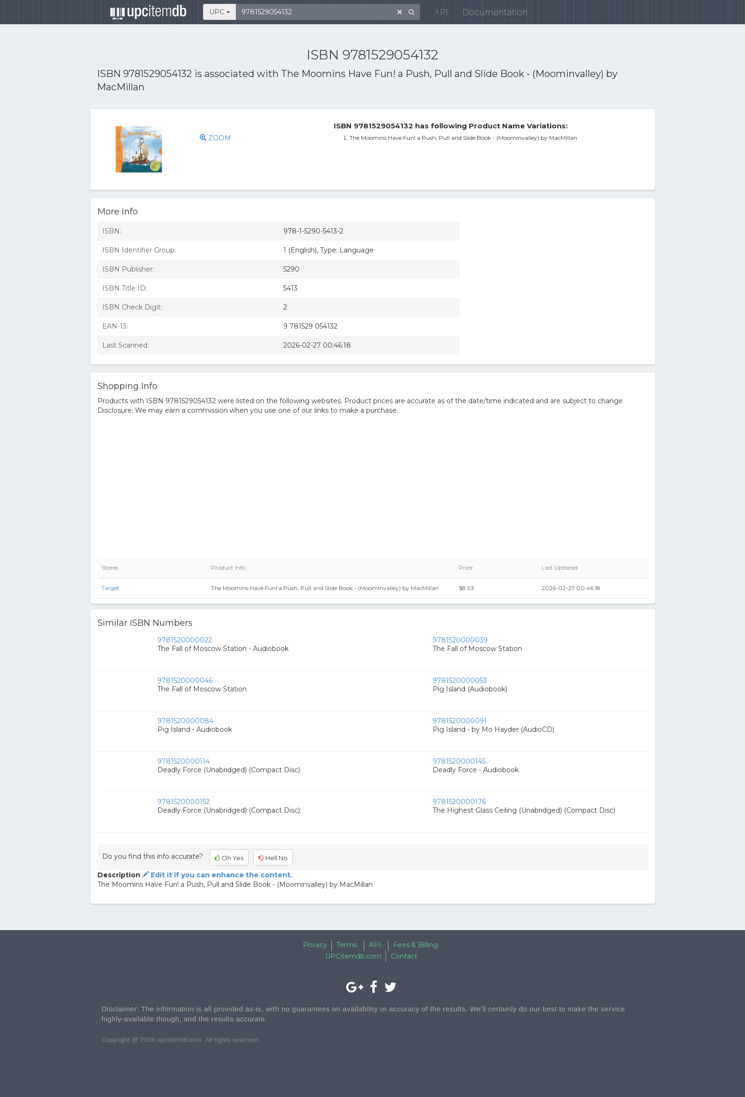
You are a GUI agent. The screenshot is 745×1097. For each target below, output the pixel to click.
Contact (404, 956)
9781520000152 (183, 801)
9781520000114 (183, 761)
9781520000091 (460, 721)
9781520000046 (185, 680)
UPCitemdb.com (353, 956)
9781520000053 (460, 680)
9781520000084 (185, 721)
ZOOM (215, 138)
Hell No (273, 858)
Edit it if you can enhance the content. (216, 875)
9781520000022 (184, 640)
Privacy (315, 945)
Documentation (489, 14)
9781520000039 (460, 640)
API (435, 14)
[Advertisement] (561, 283)
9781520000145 (459, 761)
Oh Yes (229, 858)
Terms (347, 945)
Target (110, 588)
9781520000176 (459, 801)
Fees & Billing (415, 945)
